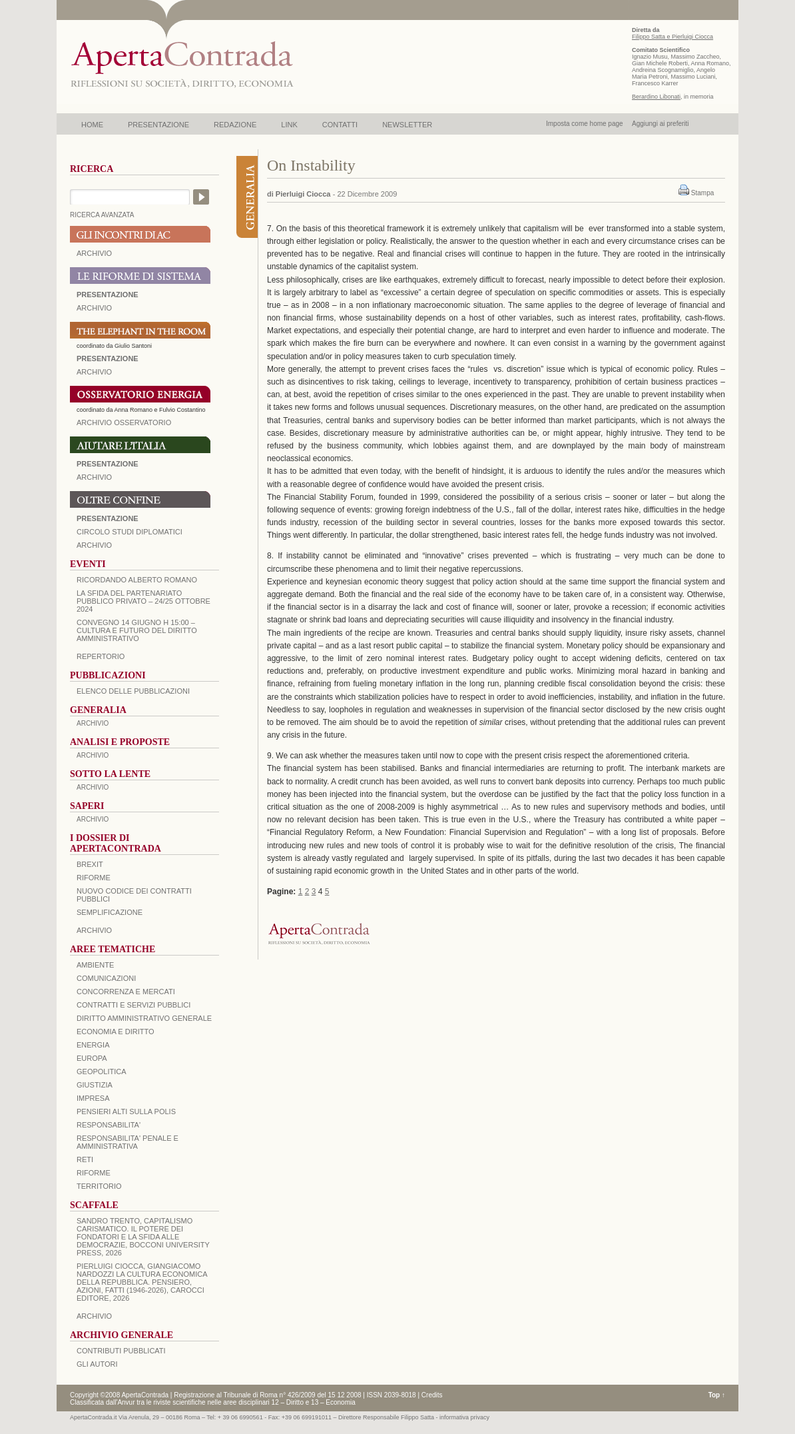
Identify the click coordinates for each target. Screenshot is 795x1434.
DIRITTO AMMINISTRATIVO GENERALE (144, 1018)
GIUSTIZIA (95, 1085)
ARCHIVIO (94, 253)
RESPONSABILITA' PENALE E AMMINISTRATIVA (127, 1142)
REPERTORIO (101, 656)
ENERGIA (93, 1045)
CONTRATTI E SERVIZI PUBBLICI (133, 1005)
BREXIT (90, 864)
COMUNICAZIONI (106, 978)
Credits (432, 1395)
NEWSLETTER (407, 125)
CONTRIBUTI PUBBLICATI (121, 1351)
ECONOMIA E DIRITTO (115, 1032)
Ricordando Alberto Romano (137, 580)
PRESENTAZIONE (158, 125)
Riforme (94, 878)
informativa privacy (464, 1417)
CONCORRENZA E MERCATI (126, 992)
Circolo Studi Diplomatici (129, 532)
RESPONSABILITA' (108, 1125)
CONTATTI (340, 125)
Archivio (94, 477)
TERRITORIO (99, 1186)
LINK (289, 125)
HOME (92, 125)
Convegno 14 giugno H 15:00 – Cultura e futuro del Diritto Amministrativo (137, 630)
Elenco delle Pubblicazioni (133, 691)
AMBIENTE (95, 965)
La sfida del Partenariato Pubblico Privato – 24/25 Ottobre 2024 (143, 601)
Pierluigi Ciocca (303, 194)
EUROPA (92, 1058)
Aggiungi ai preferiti (660, 123)
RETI (85, 1159)
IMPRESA (93, 1098)
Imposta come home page (584, 123)
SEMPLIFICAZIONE (109, 912)
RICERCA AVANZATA (102, 215)
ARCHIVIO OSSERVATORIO (124, 422)
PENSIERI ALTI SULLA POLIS (126, 1111)
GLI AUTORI (97, 1364)
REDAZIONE (235, 125)
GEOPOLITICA (102, 1072)
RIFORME (94, 1173)
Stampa (702, 193)
